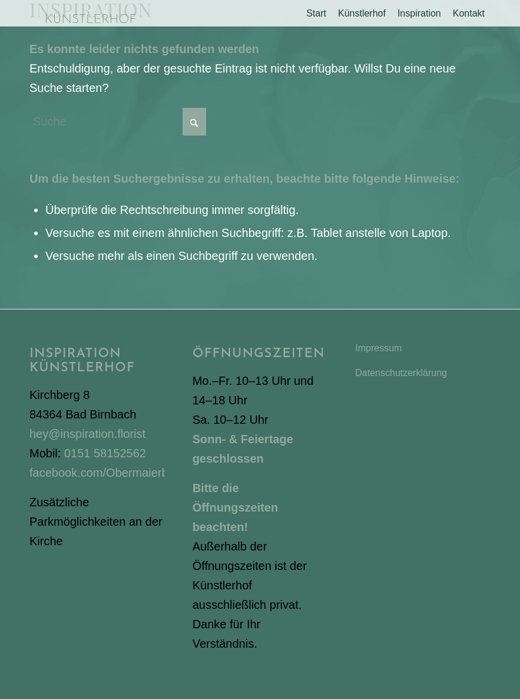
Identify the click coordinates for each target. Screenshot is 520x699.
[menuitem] (316, 13)
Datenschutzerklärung (401, 373)
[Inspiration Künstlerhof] (90, 13)
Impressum (378, 348)
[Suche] (117, 122)
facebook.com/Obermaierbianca (112, 472)
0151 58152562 (105, 453)
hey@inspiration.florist (87, 433)
